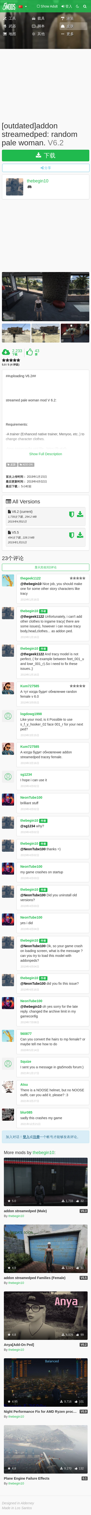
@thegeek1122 (32, 616)
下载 (45, 155)
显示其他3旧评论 (46, 567)
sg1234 (26, 774)
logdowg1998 (31, 714)
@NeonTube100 (33, 849)
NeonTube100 (31, 797)
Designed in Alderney (18, 1503)
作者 (43, 611)
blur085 (26, 1112)
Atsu (24, 1084)
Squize (25, 1061)
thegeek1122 (30, 578)
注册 (36, 1137)
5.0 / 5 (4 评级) (10, 364)
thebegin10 (37, 181)
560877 (26, 1034)
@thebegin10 (31, 584)
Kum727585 (29, 686)
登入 (26, 1137)
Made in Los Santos (17, 1508)
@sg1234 (27, 826)
